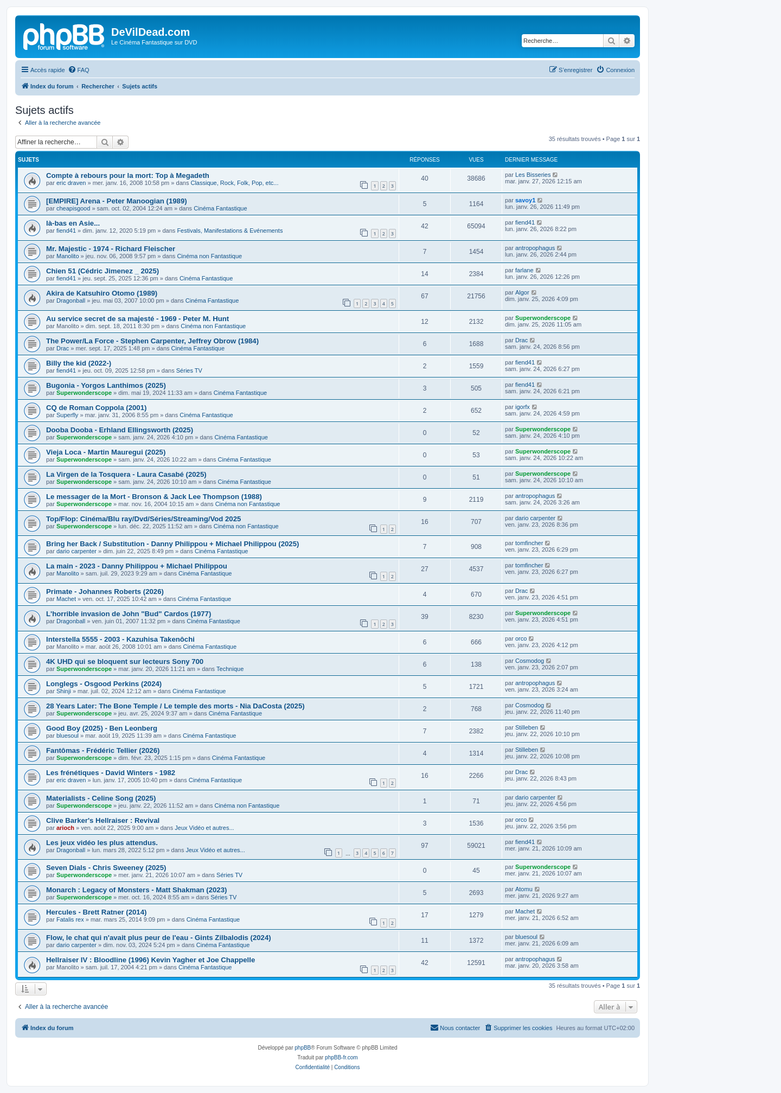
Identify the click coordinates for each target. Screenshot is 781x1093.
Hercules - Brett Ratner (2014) (96, 912)
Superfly (67, 415)
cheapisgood (73, 208)
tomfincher (529, 543)
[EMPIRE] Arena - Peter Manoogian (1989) (116, 201)
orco (521, 638)
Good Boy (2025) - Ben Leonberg (101, 728)
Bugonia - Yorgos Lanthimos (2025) (106, 385)
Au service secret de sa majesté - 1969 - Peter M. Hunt (137, 319)
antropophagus (535, 248)
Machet (66, 599)
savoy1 (525, 200)
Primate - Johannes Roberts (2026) (105, 591)
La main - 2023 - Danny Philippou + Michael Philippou (136, 566)
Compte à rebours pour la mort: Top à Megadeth (127, 175)
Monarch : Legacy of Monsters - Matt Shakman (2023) (136, 890)
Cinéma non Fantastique (209, 256)
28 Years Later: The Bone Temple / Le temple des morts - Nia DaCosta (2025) (175, 706)
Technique (230, 669)
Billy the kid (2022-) (78, 363)
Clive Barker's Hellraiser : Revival (102, 820)
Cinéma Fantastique (220, 208)
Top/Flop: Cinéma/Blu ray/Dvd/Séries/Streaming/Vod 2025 (143, 519)
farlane (524, 270)
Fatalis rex (70, 919)
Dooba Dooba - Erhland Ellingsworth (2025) (119, 430)
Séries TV (189, 370)
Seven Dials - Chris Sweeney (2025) (106, 868)
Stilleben (526, 727)
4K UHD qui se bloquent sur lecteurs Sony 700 (124, 661)
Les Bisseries (532, 174)
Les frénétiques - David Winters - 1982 (110, 773)
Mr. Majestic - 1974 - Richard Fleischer (110, 249)
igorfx (522, 407)
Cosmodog (529, 660)
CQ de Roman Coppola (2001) (96, 408)
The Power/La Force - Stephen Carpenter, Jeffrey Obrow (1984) (152, 341)
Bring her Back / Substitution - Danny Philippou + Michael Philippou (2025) (172, 544)
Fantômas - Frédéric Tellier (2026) (102, 750)
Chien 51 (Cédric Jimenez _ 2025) (102, 271)
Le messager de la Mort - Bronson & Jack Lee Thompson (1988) (154, 497)
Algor (522, 292)
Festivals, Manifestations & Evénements (230, 230)
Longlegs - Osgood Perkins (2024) (104, 684)
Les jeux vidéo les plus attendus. (102, 843)
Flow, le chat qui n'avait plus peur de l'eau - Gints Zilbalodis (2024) (158, 938)
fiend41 (66, 230)
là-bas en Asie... (73, 223)
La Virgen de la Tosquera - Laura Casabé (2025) (126, 474)
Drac (62, 348)
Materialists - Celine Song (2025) (101, 798)
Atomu (524, 889)
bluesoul (67, 735)
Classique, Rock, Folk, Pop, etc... (234, 183)
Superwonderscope (543, 318)
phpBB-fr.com (341, 1057)
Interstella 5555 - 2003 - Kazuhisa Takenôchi (120, 639)
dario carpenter (535, 518)
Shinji (63, 691)
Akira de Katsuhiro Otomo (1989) (101, 293)
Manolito (67, 256)
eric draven (71, 183)
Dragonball (70, 300)
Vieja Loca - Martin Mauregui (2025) (105, 452)
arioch (65, 827)
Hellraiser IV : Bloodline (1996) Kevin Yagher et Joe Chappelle (150, 960)
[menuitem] (78, 69)
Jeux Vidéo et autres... (204, 827)
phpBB (303, 1048)
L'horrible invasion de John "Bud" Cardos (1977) (128, 614)
